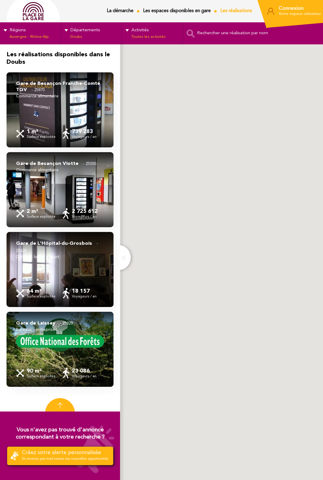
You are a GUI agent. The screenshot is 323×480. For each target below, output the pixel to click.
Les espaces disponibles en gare (177, 11)
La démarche (120, 11)
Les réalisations (236, 11)
